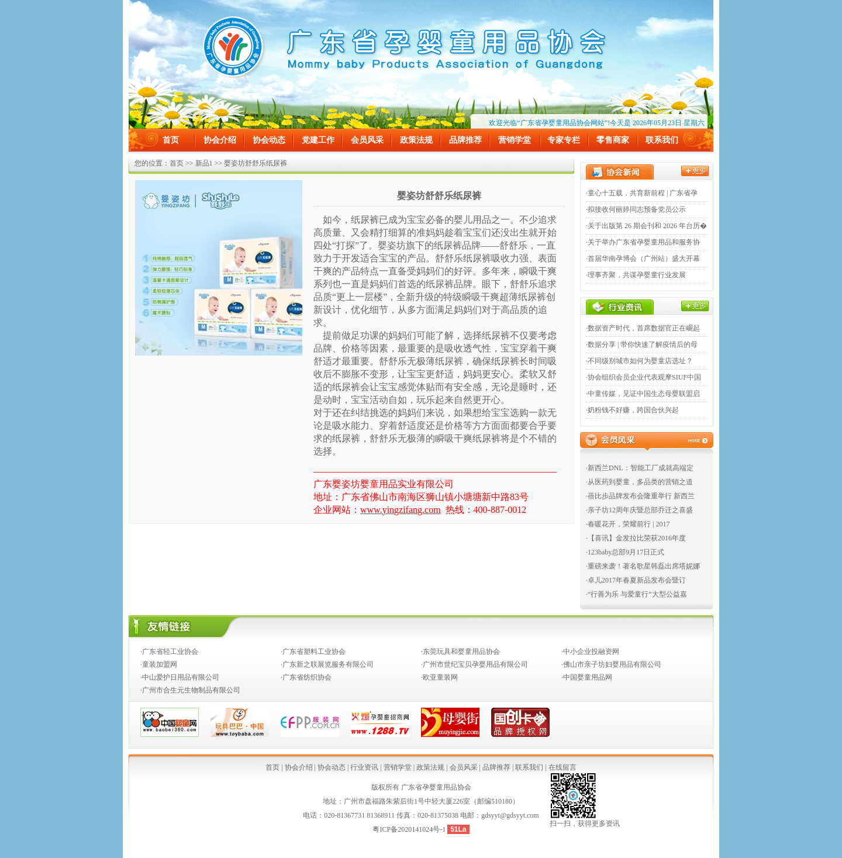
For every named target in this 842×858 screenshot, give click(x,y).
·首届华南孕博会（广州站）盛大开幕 (643, 258)
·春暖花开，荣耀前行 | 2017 (628, 524)
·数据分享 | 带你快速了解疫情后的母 (642, 344)
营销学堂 (514, 140)
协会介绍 (219, 140)
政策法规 (416, 140)
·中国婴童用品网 (586, 677)
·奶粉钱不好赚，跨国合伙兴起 (632, 410)
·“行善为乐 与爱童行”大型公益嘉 (636, 594)
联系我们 (662, 140)
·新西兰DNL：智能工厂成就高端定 (639, 468)
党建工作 (318, 140)
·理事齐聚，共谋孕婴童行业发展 (636, 275)
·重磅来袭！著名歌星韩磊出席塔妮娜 (643, 566)
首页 (171, 140)
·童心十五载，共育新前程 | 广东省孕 (642, 193)
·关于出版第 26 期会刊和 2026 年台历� (646, 226)
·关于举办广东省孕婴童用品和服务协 (643, 242)
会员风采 (367, 140)
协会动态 (269, 140)
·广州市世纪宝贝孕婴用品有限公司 (474, 664)
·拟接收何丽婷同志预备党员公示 (636, 209)
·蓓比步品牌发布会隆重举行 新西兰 (640, 496)
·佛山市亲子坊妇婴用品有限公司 (611, 664)
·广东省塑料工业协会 (313, 651)
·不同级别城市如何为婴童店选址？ (639, 361)
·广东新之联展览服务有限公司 (327, 664)
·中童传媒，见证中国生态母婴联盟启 (643, 394)
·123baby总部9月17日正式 (625, 552)
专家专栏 (563, 140)
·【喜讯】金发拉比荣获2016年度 (636, 538)
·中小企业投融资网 (590, 651)
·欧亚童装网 (439, 677)
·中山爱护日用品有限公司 (179, 677)
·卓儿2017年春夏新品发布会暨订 (636, 580)
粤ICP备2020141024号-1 (409, 829)
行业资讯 (364, 767)
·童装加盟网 (158, 664)
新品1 (204, 163)
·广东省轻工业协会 (169, 651)
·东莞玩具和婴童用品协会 (460, 651)
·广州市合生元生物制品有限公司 (190, 690)
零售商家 (612, 140)
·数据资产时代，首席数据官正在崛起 (643, 328)
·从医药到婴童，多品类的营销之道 (639, 482)
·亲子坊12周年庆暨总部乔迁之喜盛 (639, 510)
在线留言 (562, 767)
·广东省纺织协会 (306, 677)
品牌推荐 (465, 140)
